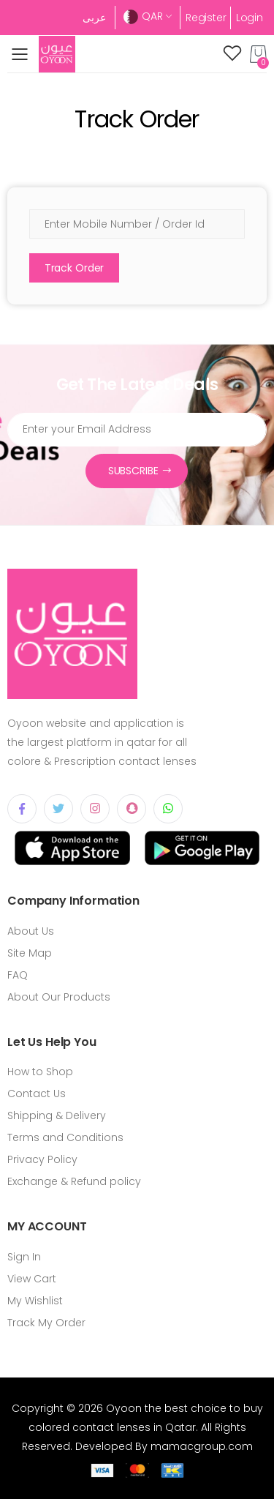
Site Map (29, 953)
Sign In (24, 1256)
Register (206, 17)
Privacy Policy (42, 1159)
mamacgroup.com (202, 1446)
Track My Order (46, 1322)
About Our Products (58, 997)
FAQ (17, 975)
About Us (30, 931)
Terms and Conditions (65, 1137)
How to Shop (40, 1071)
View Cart (31, 1278)
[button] (258, 54)
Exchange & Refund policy (74, 1181)
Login (249, 17)
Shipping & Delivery (56, 1115)
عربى (94, 17)
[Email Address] (137, 429)
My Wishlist (35, 1300)
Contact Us (36, 1093)
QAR (143, 16)
